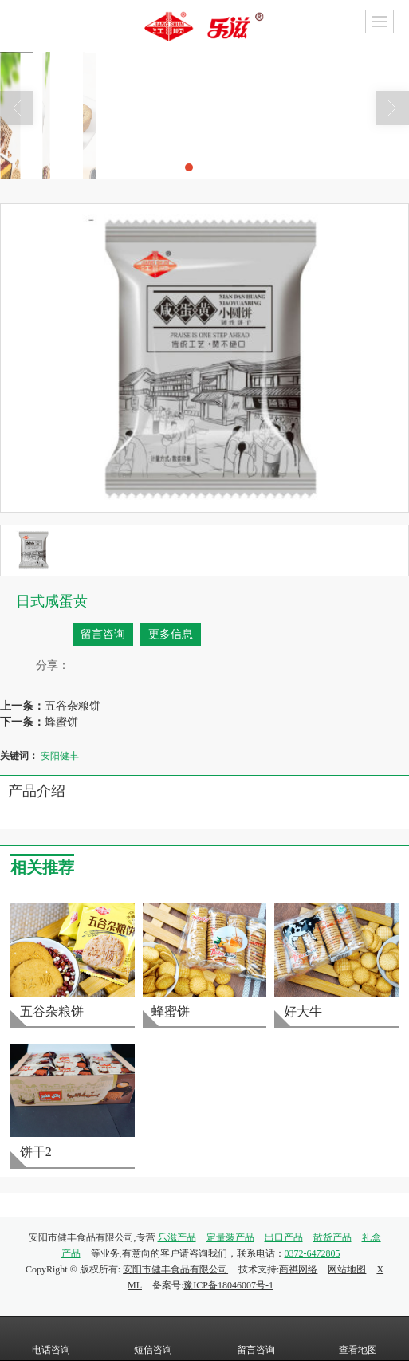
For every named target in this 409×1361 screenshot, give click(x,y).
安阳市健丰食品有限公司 (175, 1269)
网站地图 (347, 1269)
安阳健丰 (60, 755)
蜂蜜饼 (61, 721)
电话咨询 (51, 1338)
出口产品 (284, 1237)
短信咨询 (153, 1338)
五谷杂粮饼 (72, 705)
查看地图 (358, 1338)
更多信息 (170, 634)
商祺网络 (298, 1269)
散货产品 (332, 1237)
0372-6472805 (312, 1253)
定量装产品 (230, 1237)
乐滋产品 (177, 1237)
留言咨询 (103, 634)
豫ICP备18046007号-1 (228, 1285)
